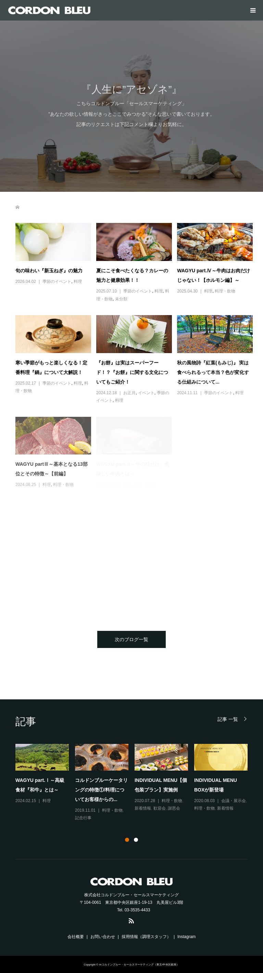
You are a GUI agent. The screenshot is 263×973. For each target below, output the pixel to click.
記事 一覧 (227, 719)
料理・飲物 (225, 291)
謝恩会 (174, 808)
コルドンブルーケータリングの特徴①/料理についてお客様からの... (101, 789)
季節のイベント (56, 281)
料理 (78, 281)
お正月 (129, 392)
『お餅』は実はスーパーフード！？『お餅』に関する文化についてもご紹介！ (132, 372)
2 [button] (136, 840)
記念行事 (83, 817)
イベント (146, 392)
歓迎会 (159, 808)
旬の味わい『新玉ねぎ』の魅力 (49, 270)
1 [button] (127, 840)
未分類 (121, 299)
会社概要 (75, 936)
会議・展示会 (233, 800)
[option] (134, 783)
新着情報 (143, 808)
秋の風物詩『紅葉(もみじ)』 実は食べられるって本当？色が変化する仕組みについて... (213, 372)
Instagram (186, 936)
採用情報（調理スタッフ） (146, 936)
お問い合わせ (102, 936)
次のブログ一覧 (131, 639)
